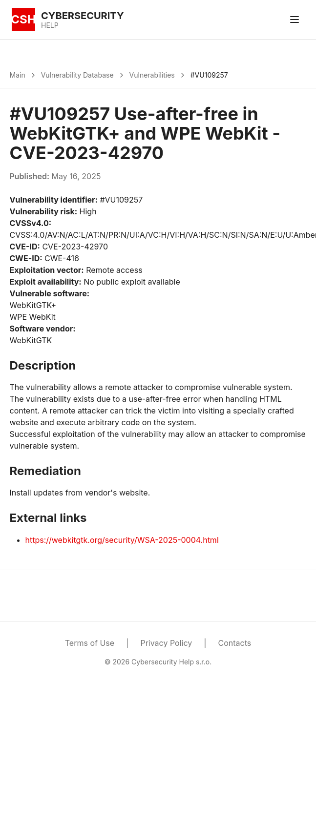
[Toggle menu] (294, 19)
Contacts (235, 643)
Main (17, 75)
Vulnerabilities (152, 75)
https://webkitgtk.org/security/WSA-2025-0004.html (122, 540)
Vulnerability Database (77, 75)
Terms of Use (89, 643)
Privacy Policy (166, 643)
